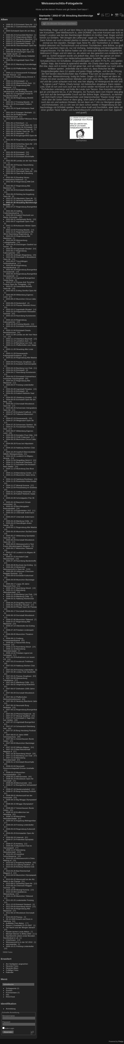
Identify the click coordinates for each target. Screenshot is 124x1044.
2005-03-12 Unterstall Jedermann (20, 513)
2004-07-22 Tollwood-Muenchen (19, 414)
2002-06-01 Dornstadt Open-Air (19, 171)
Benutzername (8, 1016)
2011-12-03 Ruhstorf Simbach (18, 904)
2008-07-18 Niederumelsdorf (18, 789)
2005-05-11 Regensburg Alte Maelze (21, 527)
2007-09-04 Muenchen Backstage (20, 743)
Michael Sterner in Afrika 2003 (18, 934)
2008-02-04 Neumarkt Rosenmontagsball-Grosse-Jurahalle (18, 767)
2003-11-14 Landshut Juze (17, 341)
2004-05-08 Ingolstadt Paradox (19, 389)
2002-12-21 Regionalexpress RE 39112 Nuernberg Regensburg (18, 233)
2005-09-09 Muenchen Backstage (20, 580)
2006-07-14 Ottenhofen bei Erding (20, 626)
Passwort (6, 1022)
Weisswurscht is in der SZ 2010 (19, 942)
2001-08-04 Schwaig (14, 146)
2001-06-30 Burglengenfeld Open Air (21, 135)
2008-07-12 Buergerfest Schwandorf (21, 785)
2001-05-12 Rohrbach (15, 123)
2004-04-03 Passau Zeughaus (18, 362)
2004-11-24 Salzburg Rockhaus (19, 479)
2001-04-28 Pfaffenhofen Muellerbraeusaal (15, 115)
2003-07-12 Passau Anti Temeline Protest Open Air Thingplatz (18, 283)
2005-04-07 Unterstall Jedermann (20, 517)
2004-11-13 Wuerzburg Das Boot (20, 469)
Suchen (9, 990)
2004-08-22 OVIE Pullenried (18, 437)
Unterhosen (11, 940)
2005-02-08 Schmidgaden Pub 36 (20, 498)
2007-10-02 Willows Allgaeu (17, 747)
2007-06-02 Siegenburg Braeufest (20, 684)
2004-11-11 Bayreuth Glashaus (19, 462)
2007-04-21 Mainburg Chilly (17, 682)
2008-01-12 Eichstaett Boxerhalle (20, 762)
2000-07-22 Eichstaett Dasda (18, 43)
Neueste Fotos (12, 966)
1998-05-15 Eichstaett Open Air (19, 24)
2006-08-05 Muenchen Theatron (19, 634)
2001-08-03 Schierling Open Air (19, 144)
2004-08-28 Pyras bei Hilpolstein (19, 443)
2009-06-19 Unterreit (15, 837)
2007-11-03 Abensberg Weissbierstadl (14, 759)
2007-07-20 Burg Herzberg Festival (21, 730)
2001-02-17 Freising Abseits (18, 102)
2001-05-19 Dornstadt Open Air (19, 125)
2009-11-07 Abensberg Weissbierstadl (14, 851)
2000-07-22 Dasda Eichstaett (18, 41)
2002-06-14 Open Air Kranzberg (19, 173)
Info (7, 995)
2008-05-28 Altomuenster (16, 783)
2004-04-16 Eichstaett (15, 370)
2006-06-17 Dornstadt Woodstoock (20, 611)
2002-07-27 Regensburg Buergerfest (21, 207)
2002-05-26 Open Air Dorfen (18, 169)
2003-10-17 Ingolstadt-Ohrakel (19, 309)
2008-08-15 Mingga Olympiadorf (19, 804)
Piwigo (120, 1041)
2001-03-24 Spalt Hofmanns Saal (20, 108)
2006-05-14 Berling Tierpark (18, 605)
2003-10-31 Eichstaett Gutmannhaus (21, 326)
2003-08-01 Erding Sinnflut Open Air (21, 290)
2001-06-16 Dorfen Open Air (18, 131)
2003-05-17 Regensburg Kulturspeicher (14, 252)
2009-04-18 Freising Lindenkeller (20, 825)
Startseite (44, 15)
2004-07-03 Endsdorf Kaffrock (18, 412)
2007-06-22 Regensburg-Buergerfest (21, 709)
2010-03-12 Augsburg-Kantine (18, 862)
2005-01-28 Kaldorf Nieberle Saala (20, 494)
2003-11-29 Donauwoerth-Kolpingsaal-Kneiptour (15, 354)
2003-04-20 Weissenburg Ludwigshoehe (15, 241)
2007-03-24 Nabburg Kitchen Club (20, 665)
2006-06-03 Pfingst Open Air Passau (21, 607)
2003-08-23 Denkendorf (16, 303)
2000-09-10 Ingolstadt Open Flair (20, 60)
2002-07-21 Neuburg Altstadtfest (19, 200)
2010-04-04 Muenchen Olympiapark (21, 875)
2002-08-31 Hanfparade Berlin (18, 219)
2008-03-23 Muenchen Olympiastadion (14, 773)
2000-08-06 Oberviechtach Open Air (21, 45)
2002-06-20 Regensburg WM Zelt (20, 182)
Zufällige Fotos (12, 970)
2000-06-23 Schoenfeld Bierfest (19, 35)
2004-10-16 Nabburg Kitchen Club (20, 448)
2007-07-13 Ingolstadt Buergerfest (20, 722)
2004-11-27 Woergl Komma (17, 485)
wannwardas (11, 944)
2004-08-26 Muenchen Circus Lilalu (21, 439)
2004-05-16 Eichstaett (15, 391)
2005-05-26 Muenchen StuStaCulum (21, 531)
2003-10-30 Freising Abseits (18, 324)
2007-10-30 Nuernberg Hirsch (18, 753)
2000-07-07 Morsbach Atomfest (19, 39)
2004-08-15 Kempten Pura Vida (19, 435)
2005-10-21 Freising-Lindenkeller (20, 946)
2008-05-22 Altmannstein (16, 777)
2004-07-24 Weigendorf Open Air (20, 420)
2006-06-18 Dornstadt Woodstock (20, 615)
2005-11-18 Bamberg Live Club (19, 594)
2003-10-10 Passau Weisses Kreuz (21, 305)
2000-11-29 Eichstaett (15, 81)
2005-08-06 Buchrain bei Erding (19, 565)
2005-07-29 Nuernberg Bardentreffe (21, 561)
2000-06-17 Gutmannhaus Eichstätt (21, 26)
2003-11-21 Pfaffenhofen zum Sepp (21, 345)
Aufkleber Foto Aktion (15, 923)
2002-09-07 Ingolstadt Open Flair (20, 221)
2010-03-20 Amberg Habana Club (20, 867)
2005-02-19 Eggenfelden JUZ (18, 510)
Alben (4, 19)
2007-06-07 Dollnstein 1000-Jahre (20, 689)
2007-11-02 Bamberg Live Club (19, 756)
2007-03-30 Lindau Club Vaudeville (21, 672)
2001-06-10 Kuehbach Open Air (19, 129)
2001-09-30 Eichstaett (15, 152)
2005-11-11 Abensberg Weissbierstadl (14, 591)
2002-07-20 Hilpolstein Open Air (19, 198)
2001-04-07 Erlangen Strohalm (19, 112)
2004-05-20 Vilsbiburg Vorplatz (19, 397)
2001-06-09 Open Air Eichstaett (19, 127)
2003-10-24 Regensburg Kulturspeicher (14, 321)
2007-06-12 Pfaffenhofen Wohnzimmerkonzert (15, 698)
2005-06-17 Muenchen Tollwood (19, 548)
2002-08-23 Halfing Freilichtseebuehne (12, 212)
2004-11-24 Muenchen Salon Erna (20, 475)
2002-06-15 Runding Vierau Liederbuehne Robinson (16, 178)
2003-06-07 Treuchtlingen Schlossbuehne (15, 262)
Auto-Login (8, 1028)
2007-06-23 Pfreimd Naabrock (18, 714)
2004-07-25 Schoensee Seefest (19, 425)
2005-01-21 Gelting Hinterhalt (18, 492)
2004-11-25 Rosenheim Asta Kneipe (21, 481)
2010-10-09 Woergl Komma (17, 890)
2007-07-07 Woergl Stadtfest (18, 716)
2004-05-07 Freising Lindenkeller (20, 385)
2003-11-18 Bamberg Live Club (19, 343)
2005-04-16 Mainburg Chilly (17, 521)
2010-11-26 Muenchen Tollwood (19, 896)
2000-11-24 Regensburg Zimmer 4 (20, 77)
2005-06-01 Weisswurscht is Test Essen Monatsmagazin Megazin (18, 545)
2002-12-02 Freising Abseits (18, 230)
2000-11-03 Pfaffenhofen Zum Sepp (21, 68)
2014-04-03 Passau (14, 917)
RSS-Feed (10, 997)
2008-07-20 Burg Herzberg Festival (21, 791)
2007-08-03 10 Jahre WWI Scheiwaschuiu (15, 736)
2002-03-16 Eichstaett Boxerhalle (20, 156)
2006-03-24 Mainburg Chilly (17, 596)
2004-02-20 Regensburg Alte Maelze (21, 357)
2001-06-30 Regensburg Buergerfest (21, 140)
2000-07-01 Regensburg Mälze (19, 37)
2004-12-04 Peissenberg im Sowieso (21, 487)
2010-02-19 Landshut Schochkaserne (13, 855)
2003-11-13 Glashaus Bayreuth (19, 339)
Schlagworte (11, 988)
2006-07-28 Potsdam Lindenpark (20, 630)
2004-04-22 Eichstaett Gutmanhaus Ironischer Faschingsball (19, 377)
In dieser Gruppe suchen (61, 23)
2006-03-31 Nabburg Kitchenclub (20, 598)
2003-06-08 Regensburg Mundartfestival (14, 266)
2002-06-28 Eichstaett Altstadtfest (20, 190)
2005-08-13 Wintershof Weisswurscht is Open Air (14, 568)
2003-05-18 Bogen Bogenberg (18, 255)
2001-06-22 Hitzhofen (15, 133)
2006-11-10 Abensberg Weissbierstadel (14, 650)
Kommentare (11, 992)
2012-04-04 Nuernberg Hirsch (18, 906)
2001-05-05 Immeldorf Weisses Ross (21, 119)
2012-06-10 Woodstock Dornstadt (20, 913)
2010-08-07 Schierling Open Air (19, 883)
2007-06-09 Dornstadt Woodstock (20, 693)
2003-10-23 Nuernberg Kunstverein (21, 316)
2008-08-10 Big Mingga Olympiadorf (21, 800)
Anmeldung (11, 1009)
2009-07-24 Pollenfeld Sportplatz (20, 839)
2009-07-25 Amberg (14, 844)
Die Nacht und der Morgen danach (20, 927)
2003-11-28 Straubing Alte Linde (19, 349)
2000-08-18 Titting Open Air (17, 50)
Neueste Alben (12, 968)
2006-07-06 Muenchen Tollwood (19, 619)
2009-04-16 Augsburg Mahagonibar (21, 821)
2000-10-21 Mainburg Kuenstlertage (21, 64)
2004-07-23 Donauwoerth (16, 418)
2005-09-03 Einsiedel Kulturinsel (19, 575)
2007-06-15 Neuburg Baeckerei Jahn (21, 701)
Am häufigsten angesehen (17, 964)
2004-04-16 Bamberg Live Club (19, 368)
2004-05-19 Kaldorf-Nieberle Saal (20, 393)
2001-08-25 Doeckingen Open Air (20, 148)
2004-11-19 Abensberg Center (18, 473)
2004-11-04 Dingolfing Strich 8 (19, 460)
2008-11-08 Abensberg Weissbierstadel (14, 817)
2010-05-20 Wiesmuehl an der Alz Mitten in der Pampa (19, 880)
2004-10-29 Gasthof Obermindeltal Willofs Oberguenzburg (19, 453)
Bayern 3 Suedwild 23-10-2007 (19, 925)
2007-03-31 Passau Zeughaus (18, 676)
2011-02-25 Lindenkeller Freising (20, 900)
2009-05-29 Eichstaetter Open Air (20, 833)
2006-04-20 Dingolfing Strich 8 (19, 603)
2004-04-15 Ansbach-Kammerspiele (21, 364)
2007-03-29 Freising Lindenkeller (20, 670)
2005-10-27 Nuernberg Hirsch (18, 588)
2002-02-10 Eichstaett (15, 154)
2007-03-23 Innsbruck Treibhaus (19, 661)
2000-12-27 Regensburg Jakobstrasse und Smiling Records (17, 90)
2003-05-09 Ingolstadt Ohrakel (19, 249)
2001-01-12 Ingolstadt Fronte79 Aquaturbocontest (18, 95)
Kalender (10, 972)
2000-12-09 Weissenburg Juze (19, 83)
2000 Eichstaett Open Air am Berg (20, 31)
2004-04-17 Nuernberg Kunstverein (21, 372)
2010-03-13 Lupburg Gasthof (18, 864)
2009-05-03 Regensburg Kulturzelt (20, 829)
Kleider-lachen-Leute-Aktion (17, 932)
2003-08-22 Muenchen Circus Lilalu (21, 299)
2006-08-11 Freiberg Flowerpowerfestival (13, 639)
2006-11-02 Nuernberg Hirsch (18, 647)
